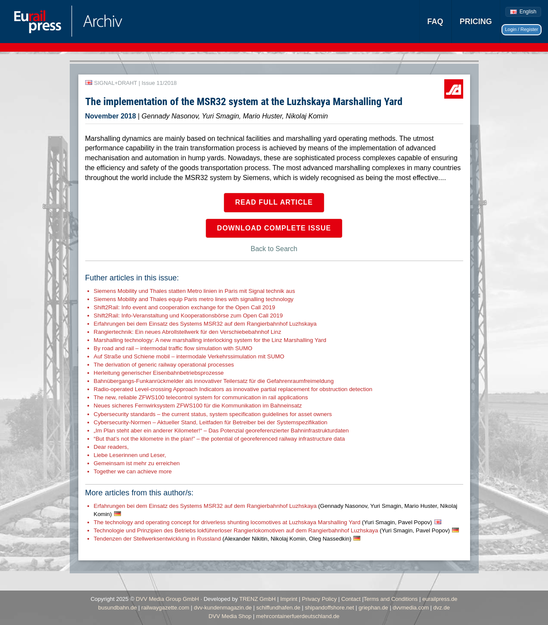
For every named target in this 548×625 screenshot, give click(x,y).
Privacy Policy (319, 599)
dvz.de (441, 607)
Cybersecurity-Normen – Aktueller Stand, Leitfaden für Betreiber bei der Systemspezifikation (211, 422)
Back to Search (274, 248)
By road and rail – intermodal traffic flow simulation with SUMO (173, 348)
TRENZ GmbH (257, 599)
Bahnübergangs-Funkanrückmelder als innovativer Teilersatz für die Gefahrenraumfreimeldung (214, 381)
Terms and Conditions (391, 599)
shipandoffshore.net (329, 607)
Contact (351, 599)
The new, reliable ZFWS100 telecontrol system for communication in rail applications (201, 397)
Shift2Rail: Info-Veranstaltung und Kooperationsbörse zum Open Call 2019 (188, 315)
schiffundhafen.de (278, 607)
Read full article (274, 202)
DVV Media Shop (229, 616)
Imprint (288, 599)
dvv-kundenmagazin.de (222, 607)
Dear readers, (111, 447)
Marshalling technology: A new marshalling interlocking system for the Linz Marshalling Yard (210, 340)
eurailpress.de (440, 599)
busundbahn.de (117, 607)
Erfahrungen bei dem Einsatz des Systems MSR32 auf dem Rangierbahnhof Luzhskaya (205, 323)
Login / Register (521, 29)
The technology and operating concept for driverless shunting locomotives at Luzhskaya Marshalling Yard (263, 522)
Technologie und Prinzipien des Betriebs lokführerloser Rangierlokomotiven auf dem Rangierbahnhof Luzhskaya (272, 530)
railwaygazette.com (165, 607)
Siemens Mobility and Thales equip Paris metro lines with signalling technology (194, 299)
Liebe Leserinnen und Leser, (130, 455)
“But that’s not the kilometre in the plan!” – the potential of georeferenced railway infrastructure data (219, 438)
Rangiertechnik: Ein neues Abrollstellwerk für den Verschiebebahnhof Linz (188, 332)
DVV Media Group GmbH (167, 599)
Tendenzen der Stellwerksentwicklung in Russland (223, 538)
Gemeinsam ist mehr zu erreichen (137, 463)
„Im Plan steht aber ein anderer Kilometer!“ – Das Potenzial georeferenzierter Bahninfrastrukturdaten (221, 430)
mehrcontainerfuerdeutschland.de (298, 616)
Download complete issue (274, 228)
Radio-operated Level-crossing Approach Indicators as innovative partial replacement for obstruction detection (233, 389)
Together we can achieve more (133, 471)
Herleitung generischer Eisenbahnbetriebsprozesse (159, 373)
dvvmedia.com (411, 607)
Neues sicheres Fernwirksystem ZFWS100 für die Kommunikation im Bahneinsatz (198, 405)
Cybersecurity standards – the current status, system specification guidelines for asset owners (213, 414)
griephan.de (373, 607)
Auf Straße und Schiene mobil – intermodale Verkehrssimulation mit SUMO (189, 356)
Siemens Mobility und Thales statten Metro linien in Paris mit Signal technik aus (194, 291)
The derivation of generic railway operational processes (164, 364)
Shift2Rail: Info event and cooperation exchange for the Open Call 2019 (185, 307)
